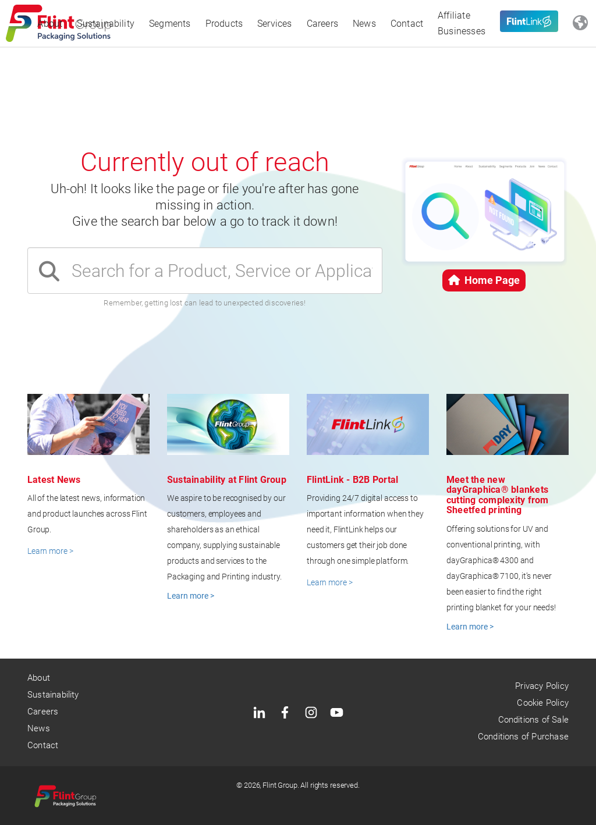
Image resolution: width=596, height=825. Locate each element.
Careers (322, 23)
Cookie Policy (542, 703)
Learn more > (50, 551)
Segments (170, 23)
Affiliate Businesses (461, 23)
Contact (407, 23)
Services (274, 23)
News (364, 23)
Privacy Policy (542, 686)
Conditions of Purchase (523, 736)
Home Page (484, 280)
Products (224, 23)
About (49, 23)
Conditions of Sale (533, 719)
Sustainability (105, 23)
